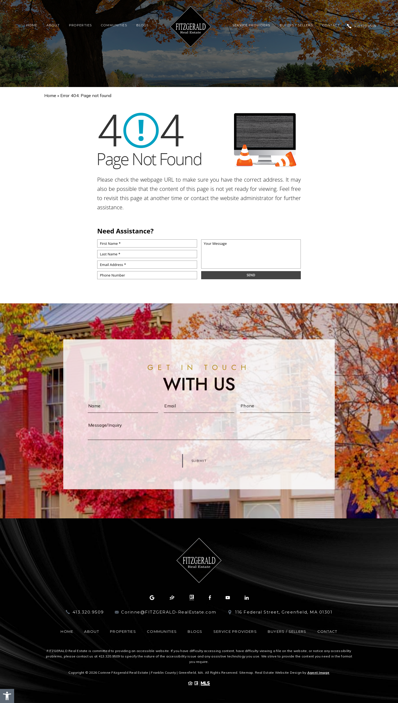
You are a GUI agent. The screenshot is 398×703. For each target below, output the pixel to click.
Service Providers (251, 25)
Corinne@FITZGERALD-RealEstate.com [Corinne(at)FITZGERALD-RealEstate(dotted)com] (168, 612)
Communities (114, 25)
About (53, 25)
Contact (331, 25)
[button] (7, 696)
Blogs (142, 25)
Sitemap (246, 672)
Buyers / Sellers (296, 25)
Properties (80, 25)
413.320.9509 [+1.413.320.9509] (365, 26)
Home (31, 25)
